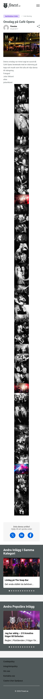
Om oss (6, 671)
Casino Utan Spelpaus (13, 680)
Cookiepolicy (9, 661)
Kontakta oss (9, 676)
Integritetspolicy (10, 666)
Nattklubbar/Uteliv (11, 16)
